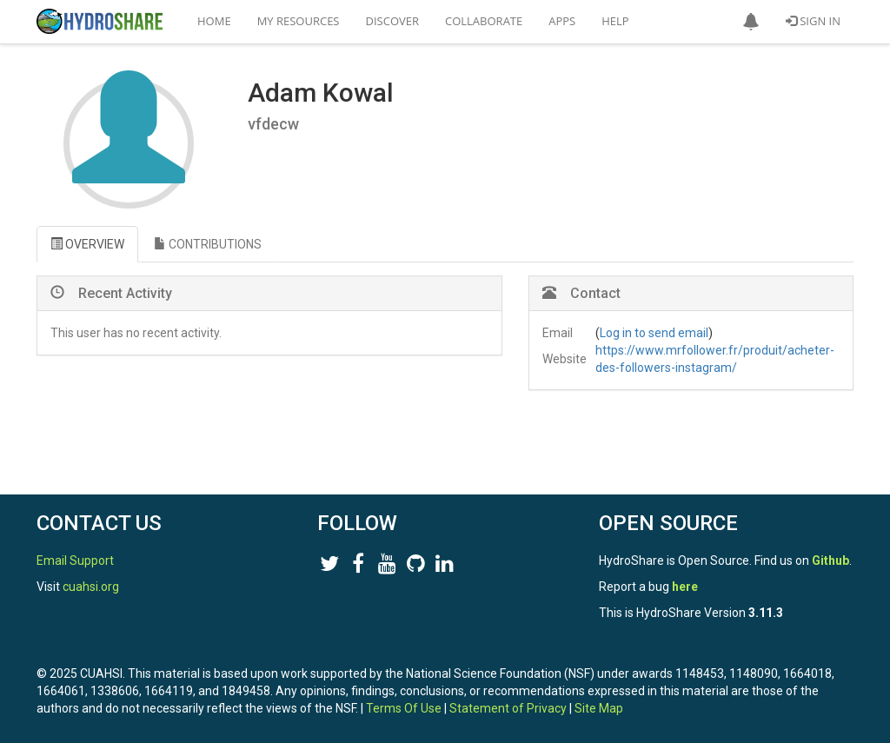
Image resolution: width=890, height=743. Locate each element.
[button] (751, 21)
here (685, 587)
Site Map (599, 708)
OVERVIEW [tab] (87, 244)
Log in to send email (654, 333)
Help (614, 21)
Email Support (75, 560)
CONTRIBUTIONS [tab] (208, 244)
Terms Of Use (404, 708)
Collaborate (483, 21)
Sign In (813, 21)
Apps (561, 21)
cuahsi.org (91, 587)
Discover (393, 21)
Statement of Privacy (508, 708)
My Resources (298, 21)
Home (214, 21)
